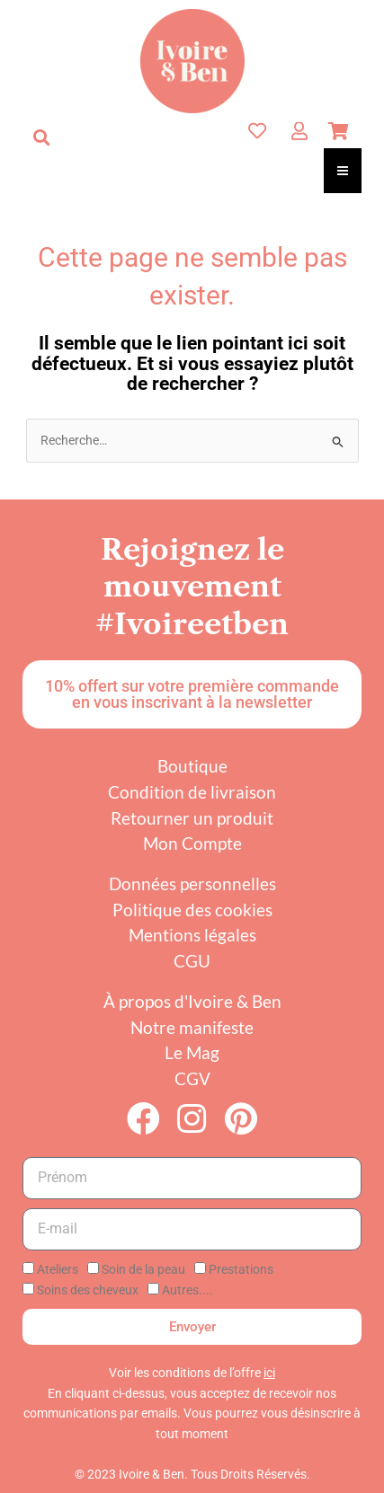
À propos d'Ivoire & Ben (192, 1001)
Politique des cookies (192, 909)
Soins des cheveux (87, 1290)
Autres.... (187, 1290)
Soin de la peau (143, 1269)
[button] (41, 137)
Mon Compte (192, 843)
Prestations (241, 1269)
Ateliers (57, 1269)
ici (269, 1372)
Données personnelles (192, 883)
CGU (192, 960)
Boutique (192, 765)
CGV (192, 1078)
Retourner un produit (192, 818)
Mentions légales (192, 934)
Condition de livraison (192, 792)
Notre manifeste (192, 1027)
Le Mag (192, 1052)
